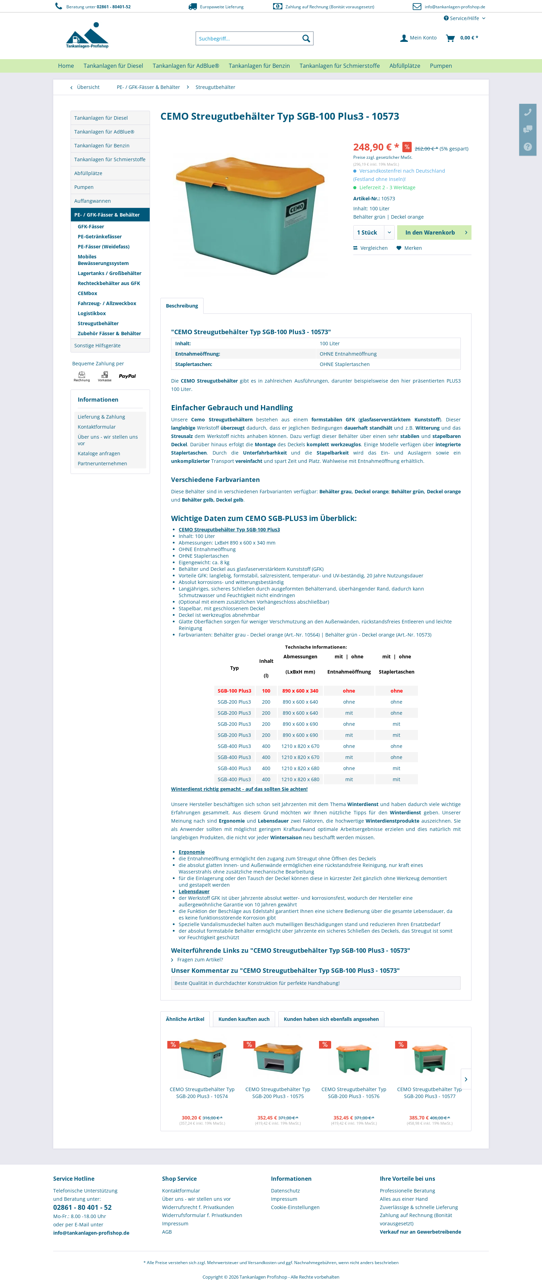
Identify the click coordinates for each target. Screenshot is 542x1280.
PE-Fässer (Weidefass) (104, 246)
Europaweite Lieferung (215, 6)
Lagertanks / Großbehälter (109, 273)
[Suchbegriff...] (255, 38)
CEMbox (87, 293)
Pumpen (84, 187)
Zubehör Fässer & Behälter (109, 333)
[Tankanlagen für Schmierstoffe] (340, 65)
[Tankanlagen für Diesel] (113, 65)
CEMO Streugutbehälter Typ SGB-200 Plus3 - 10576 (353, 1092)
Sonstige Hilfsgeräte (97, 345)
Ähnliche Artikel (185, 1019)
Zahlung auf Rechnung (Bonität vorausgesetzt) (323, 6)
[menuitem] (255, 38)
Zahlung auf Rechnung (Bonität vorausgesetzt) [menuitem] (416, 1219)
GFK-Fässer (91, 226)
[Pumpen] (441, 65)
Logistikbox (92, 313)
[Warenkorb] (462, 38)
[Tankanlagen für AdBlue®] (186, 65)
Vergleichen (370, 248)
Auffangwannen (92, 201)
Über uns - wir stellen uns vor (108, 440)
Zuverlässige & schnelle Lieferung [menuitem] (419, 1207)
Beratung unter (92, 6)
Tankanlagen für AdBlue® (104, 131)
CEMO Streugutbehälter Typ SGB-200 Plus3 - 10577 (429, 1092)
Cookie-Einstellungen (295, 1207)
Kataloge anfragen (99, 453)
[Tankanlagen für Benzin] (259, 65)
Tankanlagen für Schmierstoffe (110, 159)
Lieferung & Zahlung (101, 416)
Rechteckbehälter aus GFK (109, 283)
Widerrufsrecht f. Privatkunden (198, 1207)
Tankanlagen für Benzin (102, 145)
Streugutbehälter (98, 323)
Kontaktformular (97, 426)
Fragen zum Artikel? (197, 959)
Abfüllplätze (88, 173)
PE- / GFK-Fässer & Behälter (107, 214)
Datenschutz (285, 1190)
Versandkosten (262, 1262)
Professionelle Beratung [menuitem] (407, 1190)
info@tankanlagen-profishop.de (455, 7)
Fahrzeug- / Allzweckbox (107, 303)
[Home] (66, 65)
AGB (167, 1231)
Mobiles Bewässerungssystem (103, 259)
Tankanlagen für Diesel (101, 118)
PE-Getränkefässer (100, 236)
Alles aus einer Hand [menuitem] (404, 1199)
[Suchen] (306, 38)
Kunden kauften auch (244, 1019)
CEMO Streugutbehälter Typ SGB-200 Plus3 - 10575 (277, 1092)
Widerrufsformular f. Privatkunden (202, 1215)
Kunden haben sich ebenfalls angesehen (331, 1019)
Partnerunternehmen (102, 463)
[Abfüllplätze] (405, 65)
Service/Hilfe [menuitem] (462, 18)
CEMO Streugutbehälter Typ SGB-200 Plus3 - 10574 (202, 1092)
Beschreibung (182, 305)
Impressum (175, 1223)
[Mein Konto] (419, 38)
